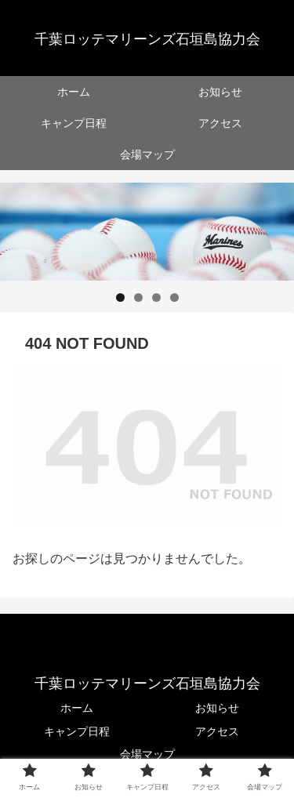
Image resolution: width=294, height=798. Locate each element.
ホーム (76, 708)
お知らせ (217, 708)
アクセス (217, 731)
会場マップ (147, 754)
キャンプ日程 (77, 731)
